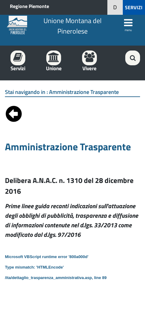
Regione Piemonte (29, 6)
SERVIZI (134, 7)
